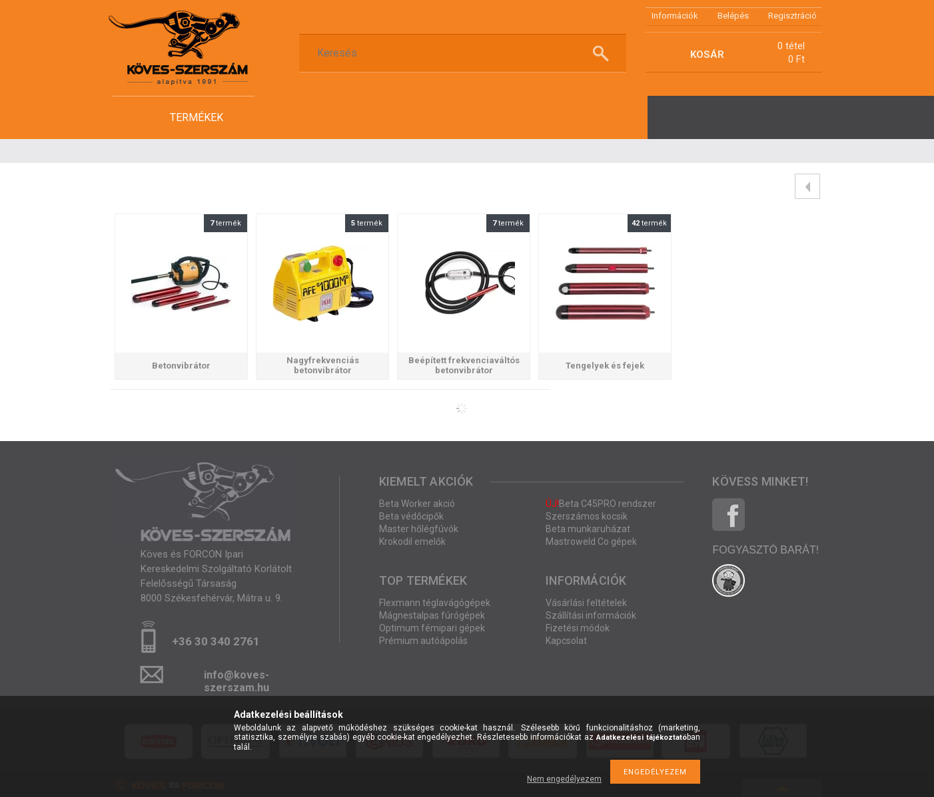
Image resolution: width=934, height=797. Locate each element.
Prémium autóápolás (423, 640)
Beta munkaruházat (588, 529)
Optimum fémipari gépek (432, 628)
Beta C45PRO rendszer (601, 503)
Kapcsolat (566, 640)
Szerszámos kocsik (587, 516)
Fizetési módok (578, 628)
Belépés (733, 16)
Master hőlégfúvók (418, 529)
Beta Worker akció (417, 503)
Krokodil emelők (412, 541)
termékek (196, 117)
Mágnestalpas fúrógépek (432, 615)
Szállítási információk (591, 615)
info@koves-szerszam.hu (236, 679)
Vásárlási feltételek (586, 602)
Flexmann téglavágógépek (434, 602)
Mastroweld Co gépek (591, 541)
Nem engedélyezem (564, 779)
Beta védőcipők (411, 516)
